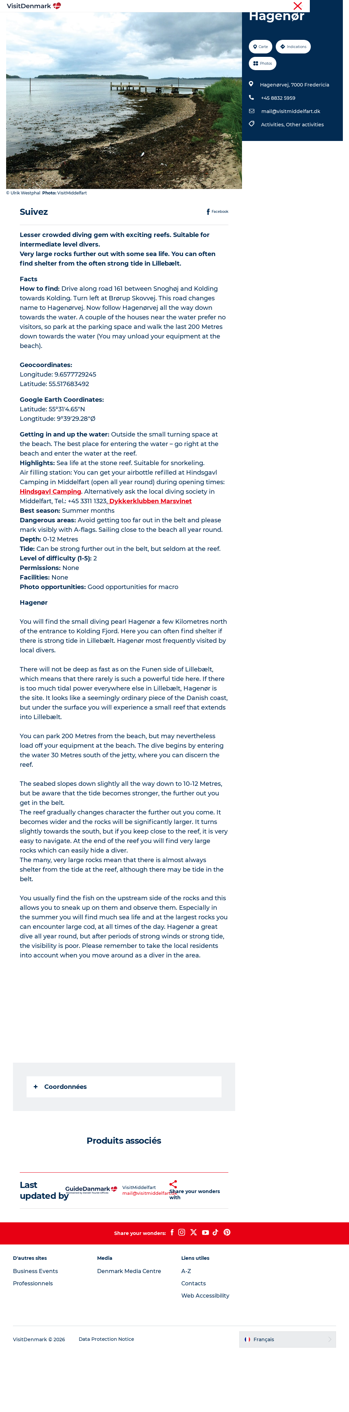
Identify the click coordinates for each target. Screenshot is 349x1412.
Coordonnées (61, 1135)
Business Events (36, 1330)
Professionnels (307, 6)
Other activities (304, 163)
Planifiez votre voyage (174, 29)
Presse (335, 6)
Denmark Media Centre (130, 1330)
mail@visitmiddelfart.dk (290, 150)
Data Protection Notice (107, 1399)
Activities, (273, 163)
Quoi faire (191, 22)
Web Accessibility (205, 1355)
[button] (160, 1244)
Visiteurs (277, 6)
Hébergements (234, 22)
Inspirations (110, 22)
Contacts (194, 1342)
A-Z (186, 1330)
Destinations (152, 22)
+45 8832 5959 (278, 137)
